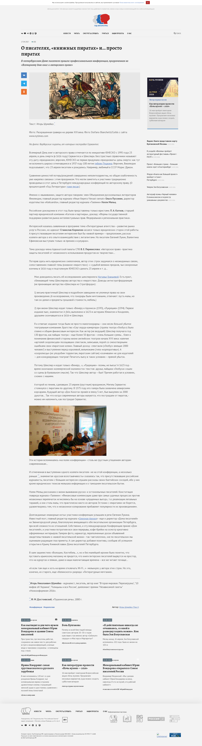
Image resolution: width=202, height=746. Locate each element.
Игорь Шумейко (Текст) (129, 607)
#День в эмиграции (28, 742)
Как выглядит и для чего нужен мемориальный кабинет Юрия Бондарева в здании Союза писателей (39, 653)
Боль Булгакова (71, 648)
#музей (23, 679)
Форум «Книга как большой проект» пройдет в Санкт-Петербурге (162, 195)
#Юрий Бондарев (33, 679)
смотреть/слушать (91, 33)
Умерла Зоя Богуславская (161, 205)
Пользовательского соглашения (132, 2)
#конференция (35, 607)
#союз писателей (109, 736)
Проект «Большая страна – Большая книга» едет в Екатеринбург (162, 184)
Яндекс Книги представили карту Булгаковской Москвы (163, 150)
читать (77, 33)
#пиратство (49, 607)
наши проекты (118, 33)
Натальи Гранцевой (108, 276)
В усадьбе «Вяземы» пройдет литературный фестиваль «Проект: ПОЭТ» (162, 172)
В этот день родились (70, 620)
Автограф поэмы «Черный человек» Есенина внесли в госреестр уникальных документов (162, 215)
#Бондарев (43, 679)
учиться (105, 33)
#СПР (118, 736)
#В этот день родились (78, 666)
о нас (129, 33)
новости (67, 33)
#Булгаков (65, 666)
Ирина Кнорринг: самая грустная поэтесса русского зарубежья (37, 715)
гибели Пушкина (103, 163)
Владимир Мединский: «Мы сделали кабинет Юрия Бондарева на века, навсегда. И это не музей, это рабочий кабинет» (119, 727)
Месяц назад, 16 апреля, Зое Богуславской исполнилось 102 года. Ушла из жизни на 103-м (121, 665)
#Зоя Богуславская (110, 673)
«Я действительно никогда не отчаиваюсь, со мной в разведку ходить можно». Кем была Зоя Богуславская (121, 653)
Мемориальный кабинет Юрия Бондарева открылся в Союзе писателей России (121, 715)
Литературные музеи (29, 620)
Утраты (105, 620)
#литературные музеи (70, 733)
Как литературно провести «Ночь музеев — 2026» (78, 713)
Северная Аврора (88, 518)
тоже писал (72, 186)
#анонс (81, 733)
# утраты (120, 673)
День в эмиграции (27, 683)
